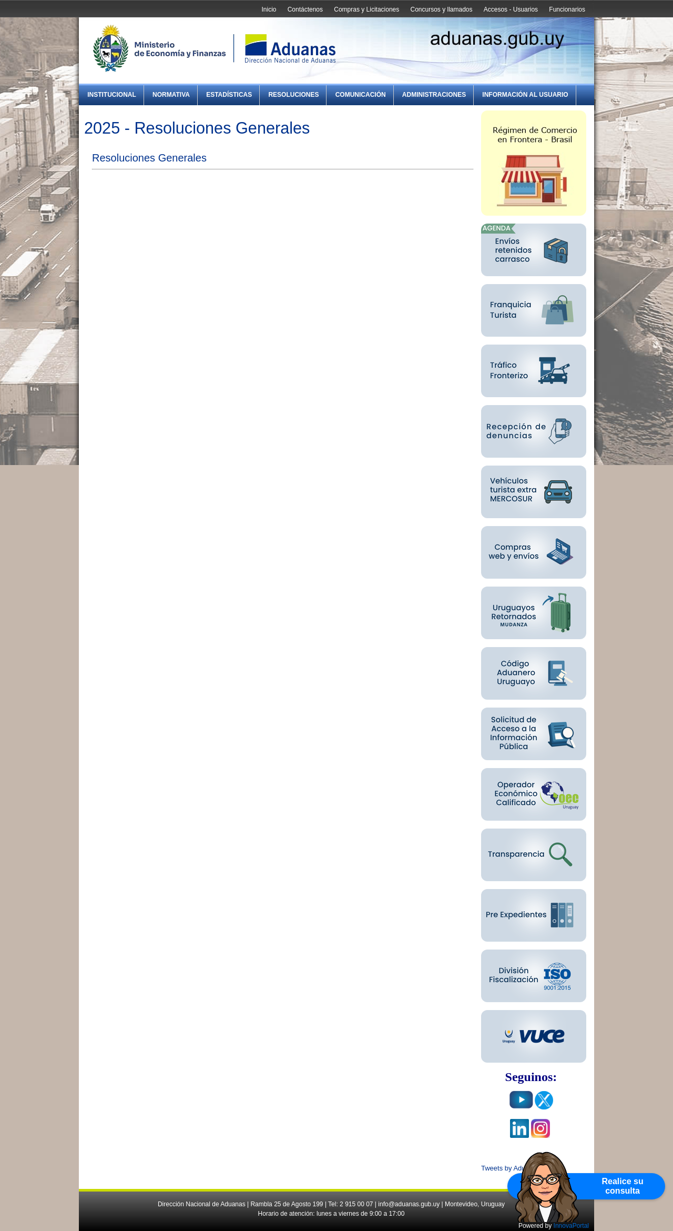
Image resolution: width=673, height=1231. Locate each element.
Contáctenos (305, 9)
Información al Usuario (525, 94)
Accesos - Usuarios (511, 9)
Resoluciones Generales (149, 158)
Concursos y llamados (441, 9)
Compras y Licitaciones (366, 9)
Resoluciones (293, 94)
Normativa (171, 94)
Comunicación (360, 94)
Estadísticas (229, 94)
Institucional (111, 94)
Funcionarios (567, 9)
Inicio (268, 9)
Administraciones (434, 94)
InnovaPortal (571, 1225)
